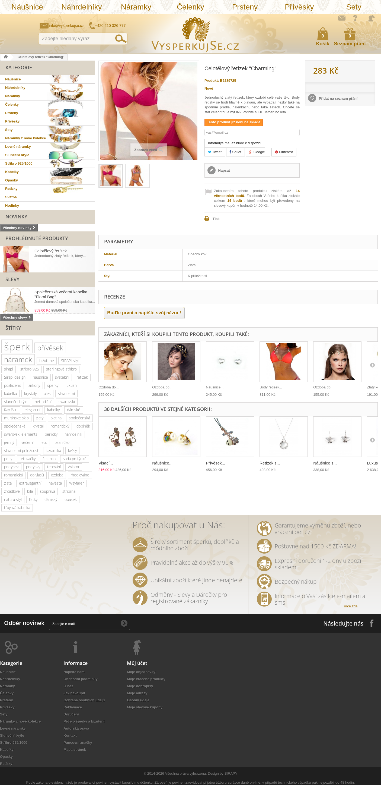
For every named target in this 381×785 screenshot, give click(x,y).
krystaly (30, 393)
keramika (53, 450)
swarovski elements (20, 434)
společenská (79, 417)
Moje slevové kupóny (144, 707)
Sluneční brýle (17, 155)
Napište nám (342, 17)
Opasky (11, 180)
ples (47, 393)
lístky (33, 499)
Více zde (351, 606)
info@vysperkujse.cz (66, 25)
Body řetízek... (271, 387)
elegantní (32, 409)
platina (56, 417)
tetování (54, 466)
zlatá (8, 483)
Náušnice (27, 7)
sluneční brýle (15, 401)
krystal (38, 426)
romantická (13, 475)
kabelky (53, 409)
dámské (73, 409)
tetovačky (28, 458)
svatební (62, 377)
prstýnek (11, 466)
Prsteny (245, 7)
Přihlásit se (371, 18)
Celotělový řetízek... (52, 251)
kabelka (10, 393)
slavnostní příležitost (21, 450)
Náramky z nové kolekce (25, 138)
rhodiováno (80, 475)
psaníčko (62, 442)
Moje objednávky (141, 672)
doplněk (83, 426)
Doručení (71, 714)
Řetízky (11, 189)
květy (72, 450)
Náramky (136, 7)
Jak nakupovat (355, 17)
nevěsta (55, 483)
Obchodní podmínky (80, 679)
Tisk (216, 219)
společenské (14, 426)
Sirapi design (14, 377)
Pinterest (284, 152)
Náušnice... (214, 387)
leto (44, 442)
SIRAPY (231, 773)
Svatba (11, 197)
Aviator (73, 466)
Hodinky (12, 205)
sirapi (8, 369)
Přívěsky (299, 7)
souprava (47, 491)
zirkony (34, 385)
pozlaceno (12, 385)
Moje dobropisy (140, 686)
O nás (68, 686)
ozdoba (57, 475)
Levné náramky (18, 147)
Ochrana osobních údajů (84, 700)
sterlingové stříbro (61, 369)
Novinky (16, 216)
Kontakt (69, 735)
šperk (17, 346)
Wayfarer (76, 483)
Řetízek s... (270, 463)
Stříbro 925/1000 (18, 163)
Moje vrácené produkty (146, 679)
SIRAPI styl (70, 360)
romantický (60, 426)
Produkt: (211, 80)
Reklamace (72, 707)
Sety (353, 7)
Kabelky (12, 172)
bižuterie (46, 360)
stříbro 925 (29, 369)
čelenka (49, 458)
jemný (9, 442)
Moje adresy (137, 693)
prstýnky (33, 466)
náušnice (40, 377)
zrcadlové (12, 491)
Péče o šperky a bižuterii (84, 721)
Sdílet (235, 152)
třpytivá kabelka (17, 507)
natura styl (13, 499)
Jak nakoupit (74, 693)
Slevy (12, 279)
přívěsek (50, 348)
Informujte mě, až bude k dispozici (234, 143)
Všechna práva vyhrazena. (186, 773)
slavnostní (66, 393)
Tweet (215, 152)
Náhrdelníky (81, 7)
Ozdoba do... (108, 387)
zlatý (39, 417)
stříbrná (68, 491)
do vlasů (37, 475)
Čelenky (190, 7)
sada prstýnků (75, 458)
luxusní (72, 385)
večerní (27, 442)
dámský (50, 499)
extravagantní (30, 483)
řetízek (82, 377)
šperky (52, 385)
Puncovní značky (77, 742)
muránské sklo (16, 417)
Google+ (258, 152)
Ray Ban (10, 409)
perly (8, 458)
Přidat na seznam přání (337, 98)
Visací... (105, 463)
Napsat (223, 170)
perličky (51, 434)
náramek (18, 359)
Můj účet (137, 663)
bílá (30, 491)
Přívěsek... (215, 463)
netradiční (43, 401)
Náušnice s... (325, 463)
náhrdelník (73, 434)
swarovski (67, 401)
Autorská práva (76, 728)
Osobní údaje (138, 700)
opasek (71, 499)
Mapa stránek (74, 750)
